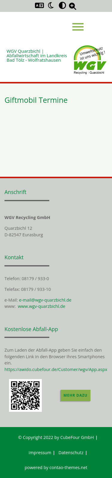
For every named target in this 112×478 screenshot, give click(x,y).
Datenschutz (71, 452)
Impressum (40, 452)
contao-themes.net (69, 467)
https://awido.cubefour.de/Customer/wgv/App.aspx (55, 369)
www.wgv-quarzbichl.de (41, 306)
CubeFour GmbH (77, 437)
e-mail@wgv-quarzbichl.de (45, 300)
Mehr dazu (76, 395)
